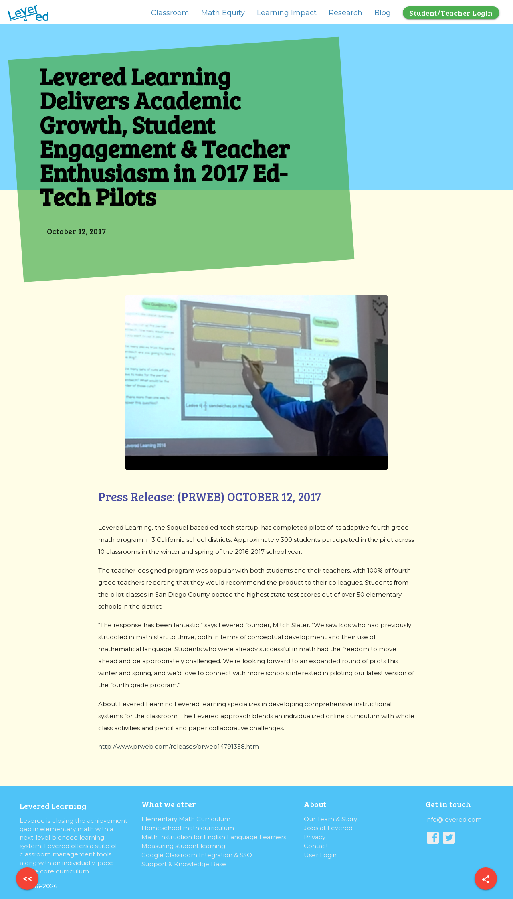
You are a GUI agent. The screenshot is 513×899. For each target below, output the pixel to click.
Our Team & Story (330, 819)
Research (345, 12)
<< (27, 878)
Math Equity (223, 12)
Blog (382, 12)
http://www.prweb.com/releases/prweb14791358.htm (178, 746)
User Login (320, 855)
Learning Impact (287, 12)
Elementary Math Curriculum (185, 819)
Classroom (170, 12)
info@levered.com (454, 819)
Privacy (314, 837)
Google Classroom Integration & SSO (196, 855)
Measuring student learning (183, 846)
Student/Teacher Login (451, 13)
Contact (316, 846)
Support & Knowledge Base (183, 864)
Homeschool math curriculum (187, 828)
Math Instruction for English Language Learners (213, 837)
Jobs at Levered (328, 828)
